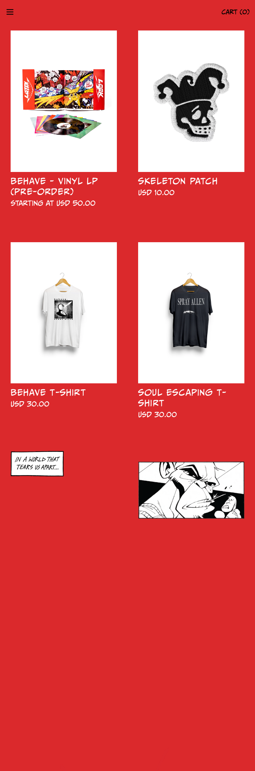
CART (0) (235, 12)
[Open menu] (10, 12)
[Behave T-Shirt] (64, 313)
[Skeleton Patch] (191, 101)
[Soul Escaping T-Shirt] (191, 313)
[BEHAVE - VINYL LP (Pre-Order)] (64, 101)
